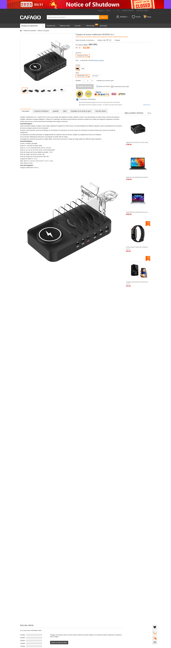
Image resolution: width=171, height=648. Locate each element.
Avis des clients (100, 111)
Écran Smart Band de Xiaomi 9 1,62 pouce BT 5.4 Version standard (138, 247)
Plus (149, 113)
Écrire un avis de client (59, 642)
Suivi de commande (128, 10)
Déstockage (103, 25)
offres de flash (90, 25)
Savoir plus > (147, 105)
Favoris (136, 17)
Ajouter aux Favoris (103, 87)
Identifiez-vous (125, 17)
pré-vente (77, 25)
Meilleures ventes (65, 25)
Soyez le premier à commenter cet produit (86, 40)
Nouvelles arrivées (52, 25)
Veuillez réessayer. (98, 60)
